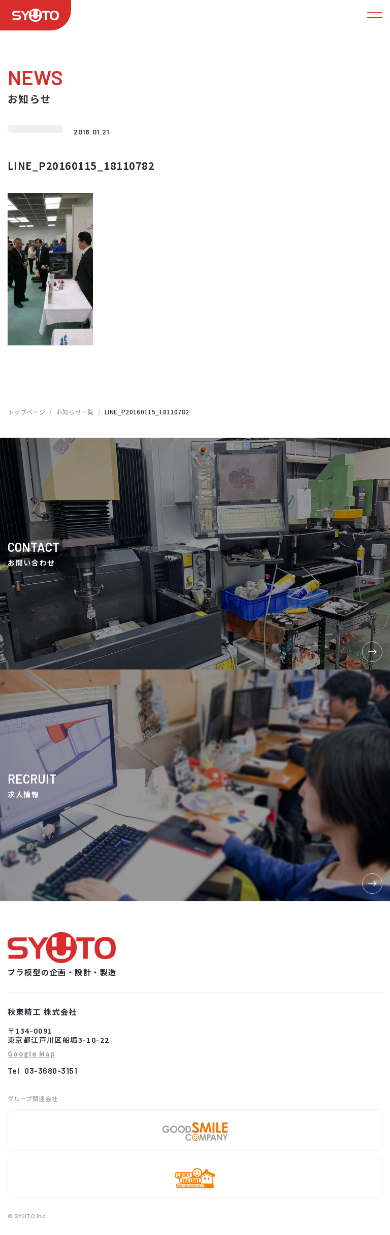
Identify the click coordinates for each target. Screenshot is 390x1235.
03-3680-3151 (50, 1070)
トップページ (26, 411)
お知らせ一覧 (75, 411)
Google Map (31, 1054)
